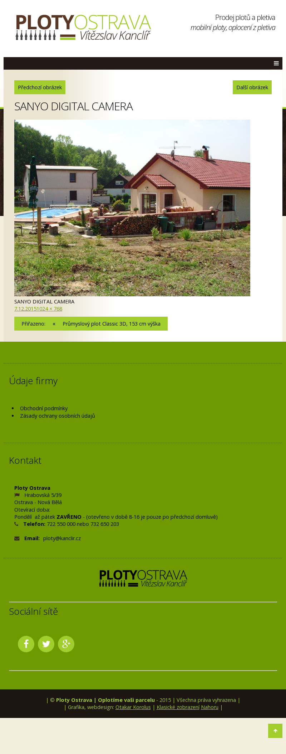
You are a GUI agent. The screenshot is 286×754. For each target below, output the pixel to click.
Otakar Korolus (133, 707)
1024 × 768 (49, 308)
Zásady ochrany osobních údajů (57, 415)
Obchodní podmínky (44, 408)
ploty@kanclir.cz (62, 538)
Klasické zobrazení (178, 707)
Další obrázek (252, 87)
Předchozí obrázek (40, 87)
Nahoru (209, 707)
